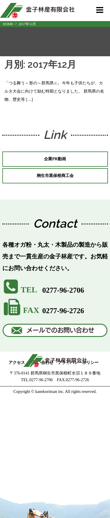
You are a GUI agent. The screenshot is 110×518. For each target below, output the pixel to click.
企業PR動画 (55, 159)
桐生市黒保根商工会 (55, 175)
